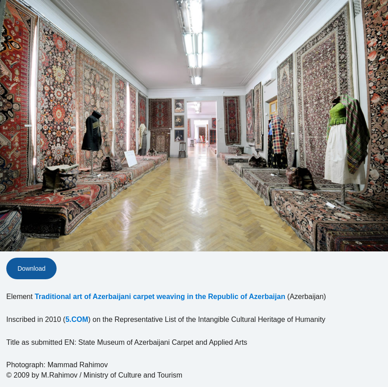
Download (31, 268)
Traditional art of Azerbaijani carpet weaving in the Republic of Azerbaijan (160, 296)
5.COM (77, 319)
